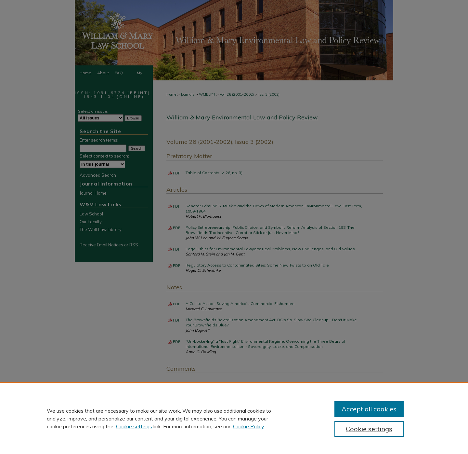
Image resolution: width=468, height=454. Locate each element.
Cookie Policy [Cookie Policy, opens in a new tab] (248, 426)
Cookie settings (134, 426)
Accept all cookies (369, 409)
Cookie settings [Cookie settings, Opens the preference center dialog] (369, 429)
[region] (234, 418)
